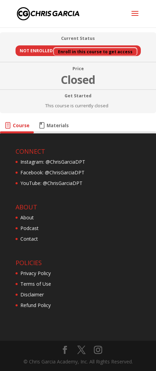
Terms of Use (35, 284)
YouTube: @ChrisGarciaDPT (51, 183)
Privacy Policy (35, 273)
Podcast (29, 228)
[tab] (17, 125)
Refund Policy (35, 305)
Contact (29, 239)
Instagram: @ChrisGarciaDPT (52, 162)
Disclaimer (32, 294)
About (27, 217)
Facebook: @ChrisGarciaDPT (52, 172)
